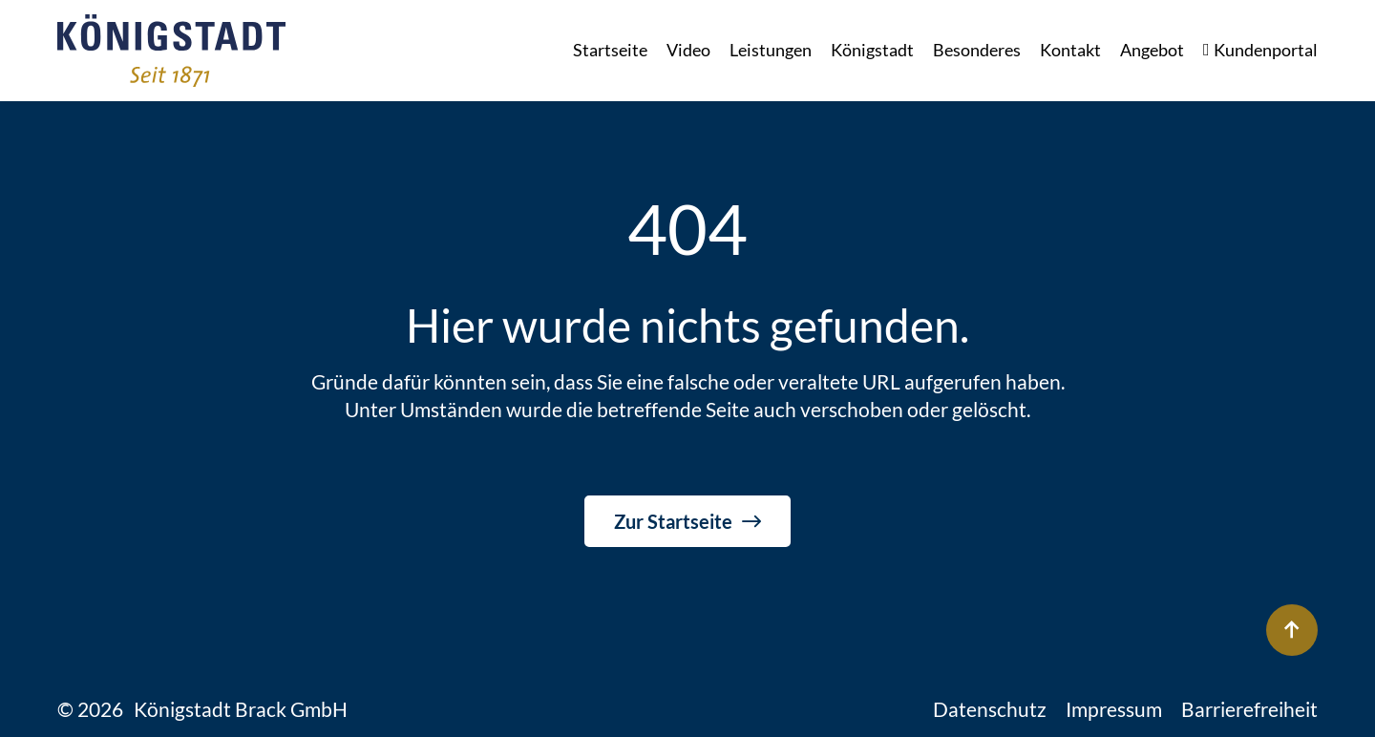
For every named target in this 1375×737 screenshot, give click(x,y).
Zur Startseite (673, 521)
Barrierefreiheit (1249, 709)
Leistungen (771, 49)
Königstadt (872, 49)
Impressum (1114, 709)
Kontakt (1070, 49)
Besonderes (977, 49)
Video (688, 49)
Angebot (1152, 49)
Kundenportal (1260, 50)
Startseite (610, 49)
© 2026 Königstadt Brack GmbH (202, 709)
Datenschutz (990, 709)
